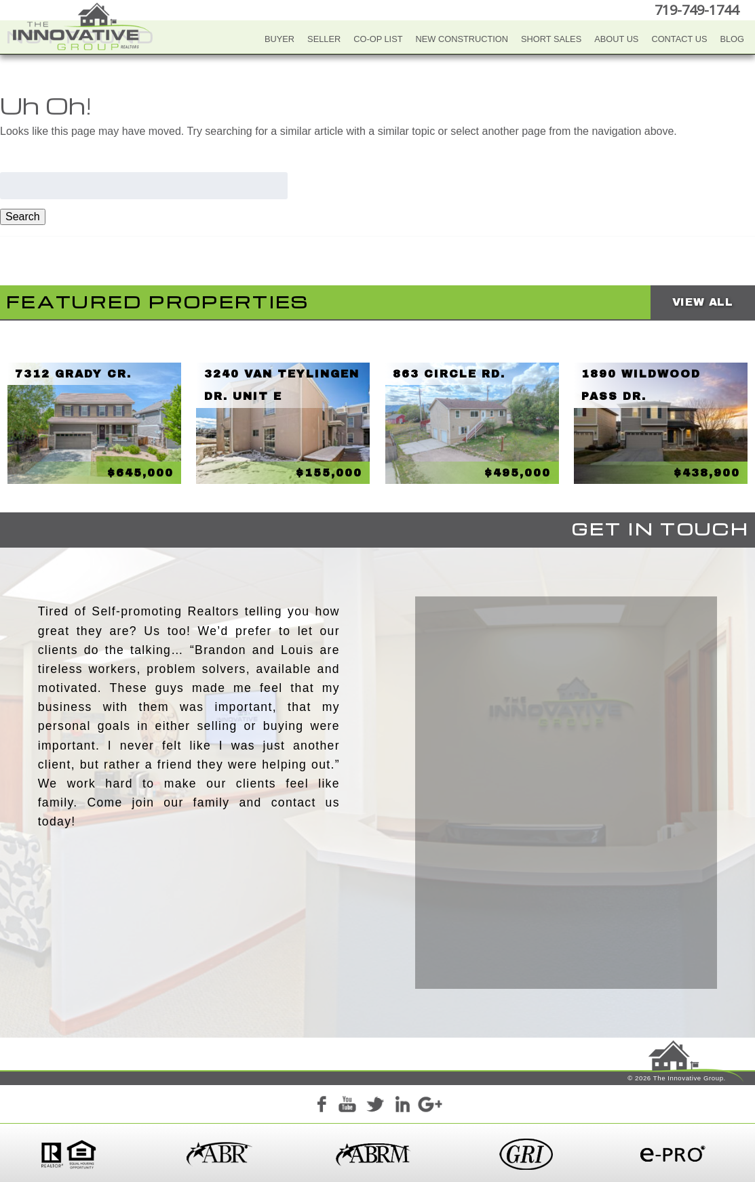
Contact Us (679, 39)
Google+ (429, 1106)
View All (702, 302)
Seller (324, 39)
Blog (732, 39)
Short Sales (551, 39)
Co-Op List (377, 39)
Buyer (279, 39)
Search (22, 216)
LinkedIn (402, 1106)
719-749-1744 (697, 10)
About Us (616, 39)
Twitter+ (375, 1106)
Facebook (321, 1106)
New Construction (462, 39)
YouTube (348, 1106)
